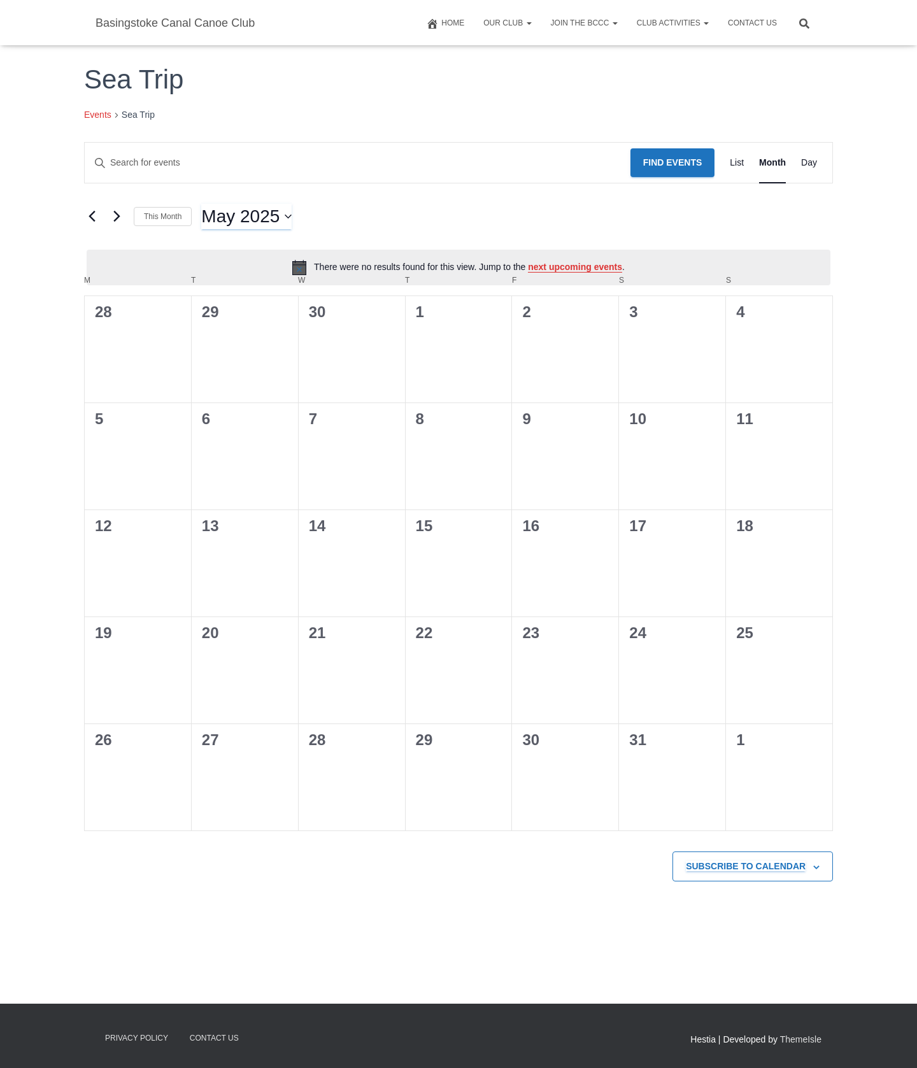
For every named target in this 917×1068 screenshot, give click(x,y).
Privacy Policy (136, 1038)
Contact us (752, 22)
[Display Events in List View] (737, 163)
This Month (162, 216)
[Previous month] (91, 216)
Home (445, 23)
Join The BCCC (584, 22)
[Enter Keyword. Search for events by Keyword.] (357, 163)
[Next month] (116, 216)
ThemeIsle (800, 1039)
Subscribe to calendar (746, 866)
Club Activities (673, 22)
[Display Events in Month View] (772, 163)
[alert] (458, 267)
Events (97, 115)
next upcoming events (575, 267)
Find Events (672, 162)
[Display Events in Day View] (809, 163)
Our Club (507, 22)
